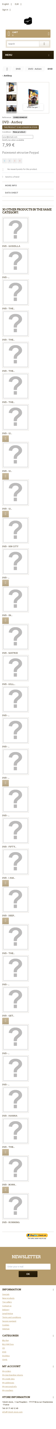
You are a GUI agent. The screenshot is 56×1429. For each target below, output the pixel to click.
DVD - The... (8, 308)
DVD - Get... (8, 1015)
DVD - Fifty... (9, 847)
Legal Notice (7, 1313)
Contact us (6, 1306)
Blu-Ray (5, 1340)
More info (11, 185)
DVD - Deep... (8, 915)
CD (3, 1348)
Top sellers (7, 1302)
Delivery (5, 1310)
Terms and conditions (11, 1317)
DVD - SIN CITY (10, 546)
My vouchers (7, 1390)
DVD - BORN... (9, 1184)
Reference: (6, 117)
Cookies (5, 1325)
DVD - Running (11, 1222)
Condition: (6, 132)
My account (11, 1366)
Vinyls (4, 1359)
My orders (6, 1371)
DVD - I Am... (8, 878)
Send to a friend (12, 177)
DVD (4, 1352)
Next (11, 111)
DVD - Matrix (10, 653)
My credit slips (8, 1379)
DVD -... (5, 277)
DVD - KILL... (8, 684)
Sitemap (6, 1329)
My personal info (9, 1386)
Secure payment (9, 1321)
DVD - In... (7, 615)
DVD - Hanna (9, 1116)
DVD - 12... (7, 433)
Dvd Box (6, 1356)
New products (8, 1298)
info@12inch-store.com (12, 1412)
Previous (11, 83)
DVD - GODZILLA (11, 246)
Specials (5, 1294)
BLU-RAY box (8, 1344)
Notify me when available (13, 140)
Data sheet (11, 193)
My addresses (8, 1383)
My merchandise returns (12, 1375)
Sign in (5, 10)
